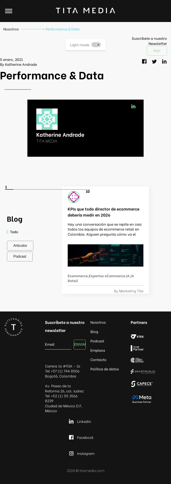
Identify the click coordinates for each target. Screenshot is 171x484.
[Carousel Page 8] (68, 189)
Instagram (81, 453)
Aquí (157, 50)
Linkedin (79, 421)
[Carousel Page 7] (60, 189)
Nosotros (11, 28)
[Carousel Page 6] (51, 189)
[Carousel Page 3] (26, 189)
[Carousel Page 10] (85, 189)
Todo (12, 231)
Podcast (19, 256)
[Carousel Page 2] (17, 189)
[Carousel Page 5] (43, 189)
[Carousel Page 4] (34, 189)
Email (50, 343)
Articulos (20, 245)
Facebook (81, 437)
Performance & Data (62, 28)
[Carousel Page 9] (77, 189)
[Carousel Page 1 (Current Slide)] (9, 189)
